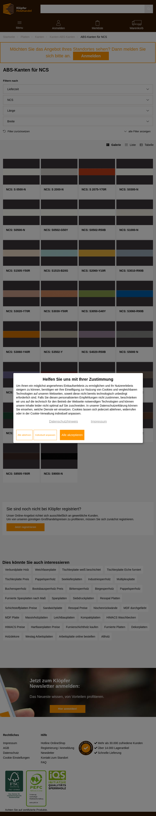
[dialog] (78, 408)
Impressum (99, 421)
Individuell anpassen (45, 435)
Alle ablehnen (24, 435)
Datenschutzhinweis (63, 421)
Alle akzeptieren (72, 435)
